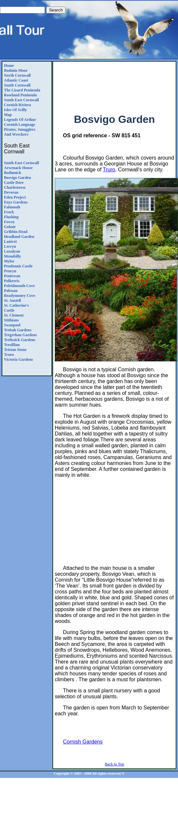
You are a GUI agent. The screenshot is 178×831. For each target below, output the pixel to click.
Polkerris (11, 281)
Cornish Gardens (83, 741)
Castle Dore (14, 182)
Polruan (10, 290)
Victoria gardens (18, 359)
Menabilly (12, 256)
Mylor (9, 261)
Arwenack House (18, 167)
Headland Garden (19, 236)
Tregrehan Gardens (20, 335)
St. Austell (12, 300)
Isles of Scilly (15, 109)
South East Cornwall (21, 100)
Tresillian (12, 344)
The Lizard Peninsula (22, 90)
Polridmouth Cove (19, 285)
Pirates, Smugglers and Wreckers (19, 132)
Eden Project (15, 197)
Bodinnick (12, 172)
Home (9, 65)
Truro (9, 354)
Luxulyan (12, 251)
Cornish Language (19, 124)
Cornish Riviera (17, 105)
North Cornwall (17, 75)
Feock (9, 212)
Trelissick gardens (19, 340)
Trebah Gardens (17, 330)
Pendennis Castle (18, 266)
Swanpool (12, 325)
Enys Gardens (16, 202)
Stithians (11, 320)
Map (8, 114)
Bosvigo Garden (17, 177)
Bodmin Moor (16, 70)
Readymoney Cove (19, 295)
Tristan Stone (15, 349)
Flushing (11, 217)
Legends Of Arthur (20, 119)
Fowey (9, 222)
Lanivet (10, 241)
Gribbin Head (16, 231)
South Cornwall (17, 85)
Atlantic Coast (16, 80)
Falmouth (12, 207)
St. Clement (14, 315)
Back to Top (114, 764)
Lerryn (10, 246)
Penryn (10, 271)
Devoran (11, 192)
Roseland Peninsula (20, 95)
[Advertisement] (115, 85)
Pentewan (12, 276)
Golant (9, 226)
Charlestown (14, 187)
